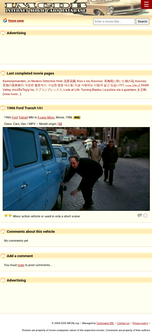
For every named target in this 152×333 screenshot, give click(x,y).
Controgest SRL (105, 323)
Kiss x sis (83, 81)
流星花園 (70, 81)
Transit (23, 117)
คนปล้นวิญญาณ (23, 90)
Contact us (123, 323)
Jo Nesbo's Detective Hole (44, 81)
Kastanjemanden (14, 81)
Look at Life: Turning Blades (82, 90)
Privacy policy (140, 323)
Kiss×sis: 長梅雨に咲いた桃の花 (112, 81)
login (21, 265)
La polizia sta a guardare (119, 90)
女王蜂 (141, 90)
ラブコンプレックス (48, 90)
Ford (15, 117)
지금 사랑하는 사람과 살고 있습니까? (99, 85)
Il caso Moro (46, 117)
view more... (12, 94)
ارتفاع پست (132, 85)
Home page (16, 20)
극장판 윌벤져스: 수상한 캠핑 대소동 (49, 85)
